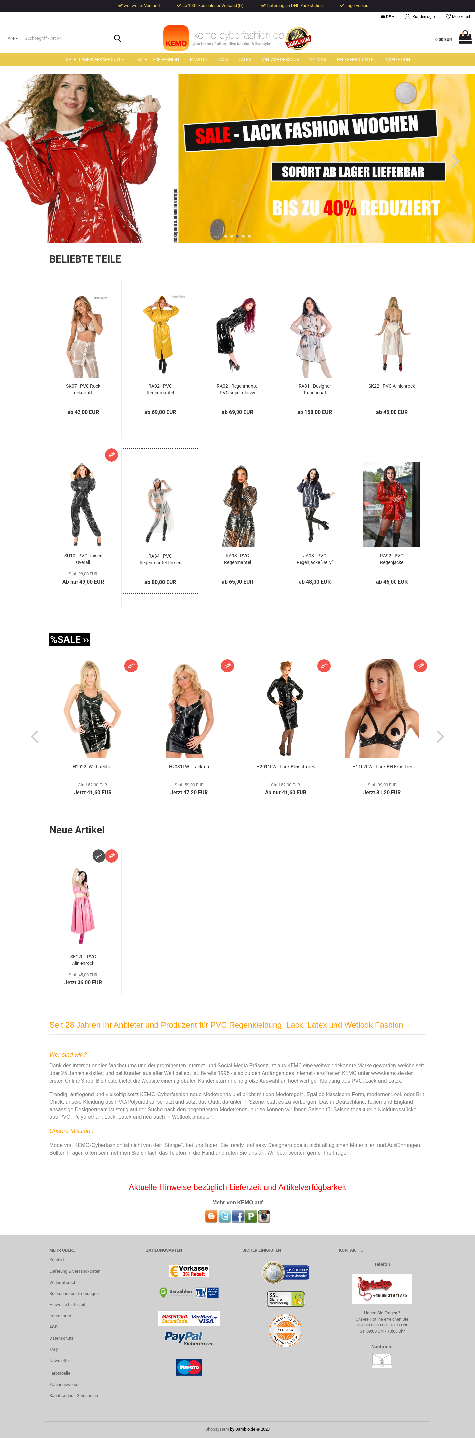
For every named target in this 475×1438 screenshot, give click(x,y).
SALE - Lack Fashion (158, 59)
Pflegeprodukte (355, 59)
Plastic (198, 59)
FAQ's (54, 1349)
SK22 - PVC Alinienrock (391, 386)
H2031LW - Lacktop (189, 766)
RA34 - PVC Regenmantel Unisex (160, 560)
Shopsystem (217, 1429)
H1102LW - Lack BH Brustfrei (382, 766)
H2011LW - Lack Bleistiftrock (285, 766)
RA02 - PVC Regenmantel (160, 390)
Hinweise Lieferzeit (67, 1304)
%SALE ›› (69, 640)
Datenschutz (61, 1338)
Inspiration (397, 59)
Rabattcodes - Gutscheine (73, 1395)
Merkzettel (457, 17)
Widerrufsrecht (63, 1282)
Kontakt (56, 1260)
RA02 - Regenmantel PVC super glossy (237, 390)
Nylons (318, 59)
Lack (223, 59)
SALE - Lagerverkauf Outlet (96, 59)
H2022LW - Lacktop (93, 766)
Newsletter (59, 1360)
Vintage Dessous (280, 59)
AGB (53, 1327)
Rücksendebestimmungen (74, 1293)
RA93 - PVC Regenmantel (237, 559)
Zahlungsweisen (64, 1384)
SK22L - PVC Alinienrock (83, 960)
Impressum (60, 1316)
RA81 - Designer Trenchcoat (315, 390)
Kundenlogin (419, 17)
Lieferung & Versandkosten (74, 1271)
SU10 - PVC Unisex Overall (83, 559)
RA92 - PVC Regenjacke (391, 559)
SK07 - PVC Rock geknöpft (83, 390)
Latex (245, 59)
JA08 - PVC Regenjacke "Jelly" (315, 559)
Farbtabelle (59, 1373)
